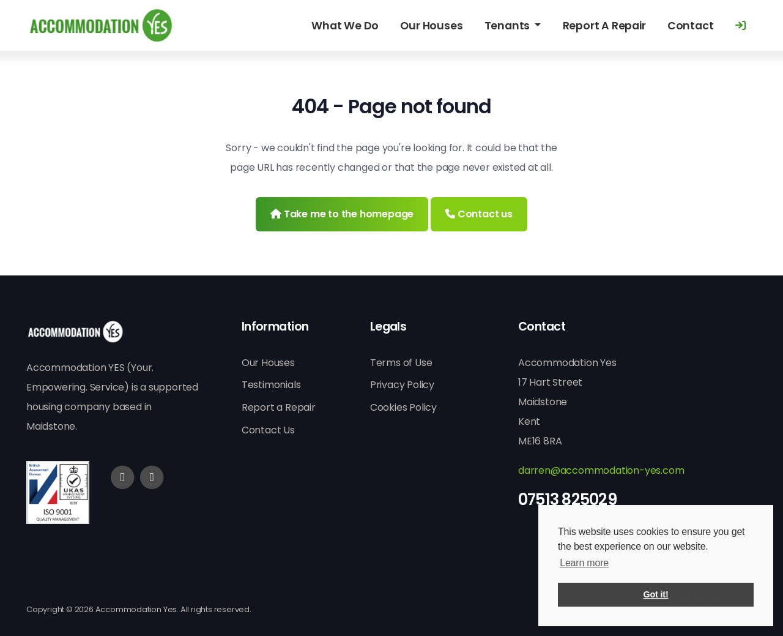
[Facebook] (122, 477)
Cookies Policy (403, 407)
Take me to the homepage (342, 214)
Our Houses (431, 25)
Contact (690, 25)
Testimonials (271, 385)
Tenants (508, 25)
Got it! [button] (656, 594)
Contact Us (268, 430)
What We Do (345, 25)
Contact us (479, 214)
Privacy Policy (402, 385)
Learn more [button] (584, 563)
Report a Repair (279, 407)
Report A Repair (604, 25)
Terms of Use (401, 363)
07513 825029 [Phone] (567, 499)
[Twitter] (151, 477)
